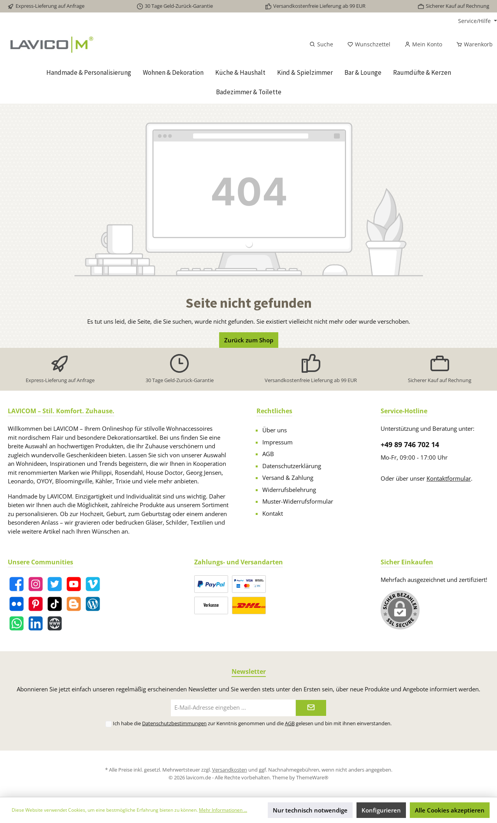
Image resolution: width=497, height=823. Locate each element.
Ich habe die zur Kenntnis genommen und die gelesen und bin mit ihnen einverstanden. (252, 723)
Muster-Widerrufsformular (297, 501)
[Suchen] (321, 44)
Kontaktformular (449, 478)
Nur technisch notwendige (310, 810)
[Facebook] (16, 584)
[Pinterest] (35, 604)
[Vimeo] (93, 584)
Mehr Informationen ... (223, 810)
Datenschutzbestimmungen (174, 723)
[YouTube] (74, 584)
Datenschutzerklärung (291, 466)
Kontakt (272, 513)
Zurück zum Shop (248, 340)
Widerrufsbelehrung (289, 489)
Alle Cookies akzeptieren (450, 810)
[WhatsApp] (16, 623)
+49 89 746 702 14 (410, 444)
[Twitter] (54, 584)
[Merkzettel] (368, 44)
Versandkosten (229, 769)
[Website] (54, 623)
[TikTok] (54, 604)
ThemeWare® (312, 777)
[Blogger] (74, 604)
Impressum (277, 442)
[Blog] (93, 604)
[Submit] (311, 708)
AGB (268, 454)
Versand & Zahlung (287, 477)
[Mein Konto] (423, 44)
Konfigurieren (381, 810)
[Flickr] (16, 604)
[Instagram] (35, 584)
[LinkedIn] (35, 623)
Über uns (274, 430)
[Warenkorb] (472, 44)
